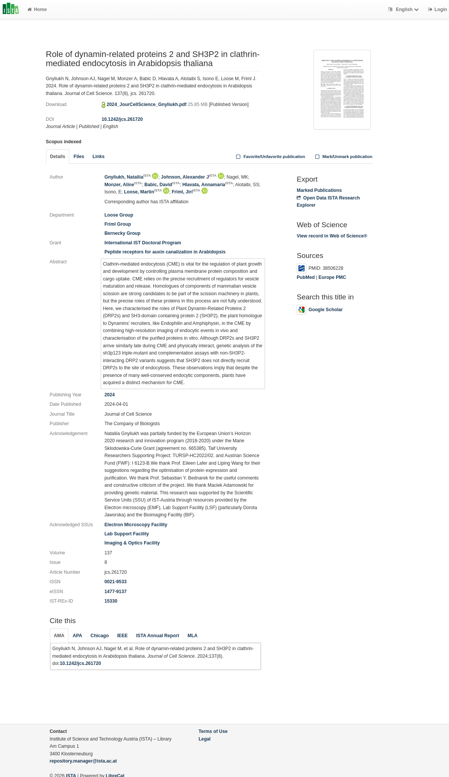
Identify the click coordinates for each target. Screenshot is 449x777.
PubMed (305, 277)
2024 (110, 394)
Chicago (99, 635)
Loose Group (119, 215)
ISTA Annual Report (157, 635)
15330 (111, 601)
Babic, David (162, 184)
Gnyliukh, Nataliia (128, 177)
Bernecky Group (123, 233)
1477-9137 (116, 591)
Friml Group (118, 224)
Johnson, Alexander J (188, 177)
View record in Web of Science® (332, 236)
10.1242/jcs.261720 (122, 119)
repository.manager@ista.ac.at (83, 761)
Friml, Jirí (186, 192)
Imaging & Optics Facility (132, 543)
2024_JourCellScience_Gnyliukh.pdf (147, 104)
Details (57, 156)
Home (37, 9)
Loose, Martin (143, 192)
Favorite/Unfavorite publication (270, 156)
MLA (192, 635)
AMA (59, 635)
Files (78, 156)
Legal (204, 739)
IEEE (122, 635)
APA (77, 635)
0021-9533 (116, 581)
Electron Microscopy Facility (136, 524)
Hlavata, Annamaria (207, 184)
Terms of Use (212, 731)
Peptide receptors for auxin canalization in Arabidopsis (165, 252)
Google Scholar (320, 309)
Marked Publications (319, 190)
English (404, 9)
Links (98, 156)
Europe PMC (332, 277)
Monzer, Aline (123, 184)
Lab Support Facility (127, 533)
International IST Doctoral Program (143, 242)
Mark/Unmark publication (342, 156)
